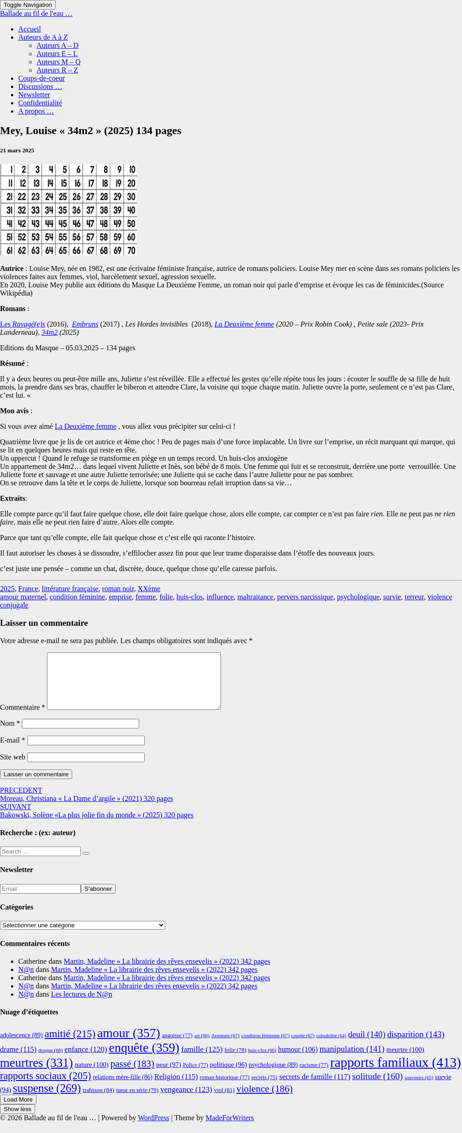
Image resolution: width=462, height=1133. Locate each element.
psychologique (358, 597)
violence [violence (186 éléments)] (264, 1099)
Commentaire (22, 718)
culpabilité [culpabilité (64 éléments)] (331, 1046)
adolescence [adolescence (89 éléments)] (21, 1046)
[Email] (40, 899)
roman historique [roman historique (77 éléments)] (225, 1088)
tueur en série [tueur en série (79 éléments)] (137, 1101)
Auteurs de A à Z (43, 37)
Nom (10, 734)
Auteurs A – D (58, 45)
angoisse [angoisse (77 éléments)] (177, 1046)
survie (392, 597)
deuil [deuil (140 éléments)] (366, 1045)
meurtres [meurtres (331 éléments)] (36, 1074)
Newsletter (34, 95)
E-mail (13, 751)
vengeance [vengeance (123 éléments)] (186, 1100)
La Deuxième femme (85, 426)
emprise (120, 597)
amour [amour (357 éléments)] (128, 1044)
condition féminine (77, 597)
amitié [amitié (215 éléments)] (70, 1044)
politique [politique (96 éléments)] (228, 1075)
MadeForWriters (229, 1129)
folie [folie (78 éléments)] (236, 1061)
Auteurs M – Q (58, 62)
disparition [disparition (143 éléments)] (415, 1045)
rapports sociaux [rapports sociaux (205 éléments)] (45, 1086)
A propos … (36, 111)
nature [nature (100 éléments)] (92, 1075)
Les (22, 324)
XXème (148, 588)
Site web (13, 768)
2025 (7, 588)
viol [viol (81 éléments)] (224, 1100)
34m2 (50, 332)
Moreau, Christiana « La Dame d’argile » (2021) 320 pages (86, 805)
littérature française (70, 588)
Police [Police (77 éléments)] (195, 1076)
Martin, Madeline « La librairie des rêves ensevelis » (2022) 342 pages (167, 972)
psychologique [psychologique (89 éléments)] (273, 1075)
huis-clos (190, 597)
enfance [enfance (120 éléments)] (85, 1060)
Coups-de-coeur (41, 78)
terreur (414, 597)
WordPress (153, 1129)
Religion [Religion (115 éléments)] (176, 1087)
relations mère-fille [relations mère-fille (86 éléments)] (122, 1088)
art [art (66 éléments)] (202, 1046)
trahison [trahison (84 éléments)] (98, 1100)
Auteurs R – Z (57, 70)
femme (146, 597)
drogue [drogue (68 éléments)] (50, 1061)
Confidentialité (40, 103)
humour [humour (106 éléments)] (298, 1060)
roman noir (118, 588)
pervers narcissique (305, 597)
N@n (26, 980)
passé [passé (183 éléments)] (132, 1074)
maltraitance (255, 597)
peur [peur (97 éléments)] (168, 1075)
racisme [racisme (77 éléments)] (313, 1076)
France (28, 588)
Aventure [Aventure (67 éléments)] (225, 1046)
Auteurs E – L (57, 53)
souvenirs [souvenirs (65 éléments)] (418, 1088)
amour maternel (23, 597)
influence (220, 597)
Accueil (29, 29)
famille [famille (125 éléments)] (202, 1060)
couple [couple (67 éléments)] (303, 1046)
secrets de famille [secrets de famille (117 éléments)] (314, 1087)
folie (166, 597)
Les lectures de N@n (81, 1005)
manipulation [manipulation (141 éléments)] (352, 1060)
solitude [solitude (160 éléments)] (377, 1087)
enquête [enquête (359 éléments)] (144, 1058)
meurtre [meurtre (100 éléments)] (405, 1060)
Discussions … (40, 86)
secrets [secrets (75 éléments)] (265, 1088)
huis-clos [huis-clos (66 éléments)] (262, 1061)
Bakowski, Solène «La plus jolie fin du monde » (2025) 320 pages (97, 822)
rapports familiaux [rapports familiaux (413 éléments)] (395, 1073)
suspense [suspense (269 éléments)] (47, 1099)
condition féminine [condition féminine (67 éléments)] (266, 1046)
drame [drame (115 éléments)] (18, 1060)
